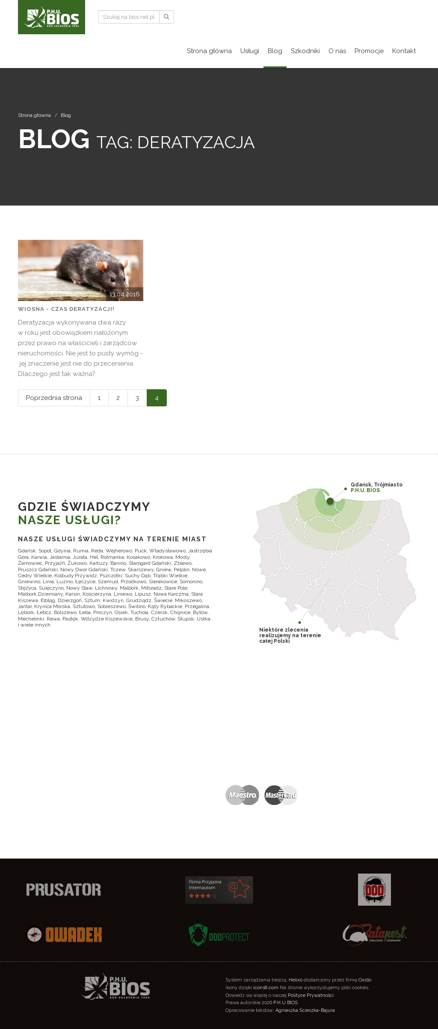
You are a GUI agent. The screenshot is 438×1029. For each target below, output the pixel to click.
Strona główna (34, 115)
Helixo (295, 980)
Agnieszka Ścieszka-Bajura (305, 1010)
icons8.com (265, 987)
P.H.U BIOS (285, 1002)
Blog (66, 115)
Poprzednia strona (54, 398)
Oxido (364, 980)
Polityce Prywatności (311, 995)
